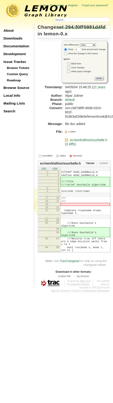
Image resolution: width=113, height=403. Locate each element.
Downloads (12, 38)
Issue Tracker (14, 62)
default (70, 100)
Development (14, 54)
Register (73, 5)
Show (68, 49)
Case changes (78, 67)
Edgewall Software (79, 299)
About (8, 30)
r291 (43, 168)
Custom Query (17, 74)
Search (9, 111)
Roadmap (14, 80)
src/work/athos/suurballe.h (88, 140)
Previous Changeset (70, 27)
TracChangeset (70, 276)
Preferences (57, 5)
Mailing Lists (14, 103)
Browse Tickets (18, 68)
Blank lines (76, 63)
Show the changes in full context (81, 53)
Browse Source (16, 88)
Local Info (11, 95)
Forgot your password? (95, 5)
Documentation (16, 46)
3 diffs (70, 144)
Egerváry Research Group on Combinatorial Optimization (80, 306)
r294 (54, 168)
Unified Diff (64, 291)
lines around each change (90, 49)
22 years (99, 87)
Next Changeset (95, 27)
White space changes (81, 71)
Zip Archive (83, 291)
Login (43, 5)
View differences (71, 45)
